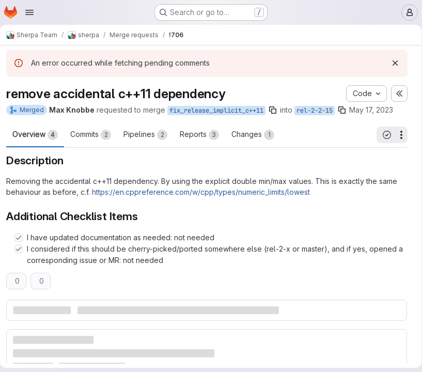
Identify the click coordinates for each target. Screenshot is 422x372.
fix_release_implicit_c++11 (221, 110)
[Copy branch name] (277, 110)
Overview (39, 153)
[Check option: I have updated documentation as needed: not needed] (23, 256)
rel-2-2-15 (319, 110)
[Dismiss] (391, 63)
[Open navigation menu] (29, 12)
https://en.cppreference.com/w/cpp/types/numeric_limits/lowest (205, 210)
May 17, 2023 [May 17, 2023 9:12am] (375, 109)
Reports (203, 153)
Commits (94, 153)
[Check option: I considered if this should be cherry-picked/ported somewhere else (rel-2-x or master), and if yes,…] (23, 268)
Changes (257, 153)
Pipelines (149, 153)
